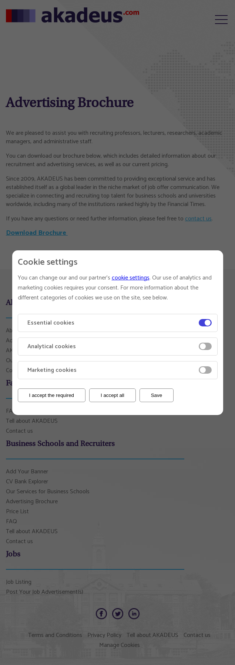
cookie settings (131, 278)
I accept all (112, 395)
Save (156, 395)
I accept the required (51, 395)
